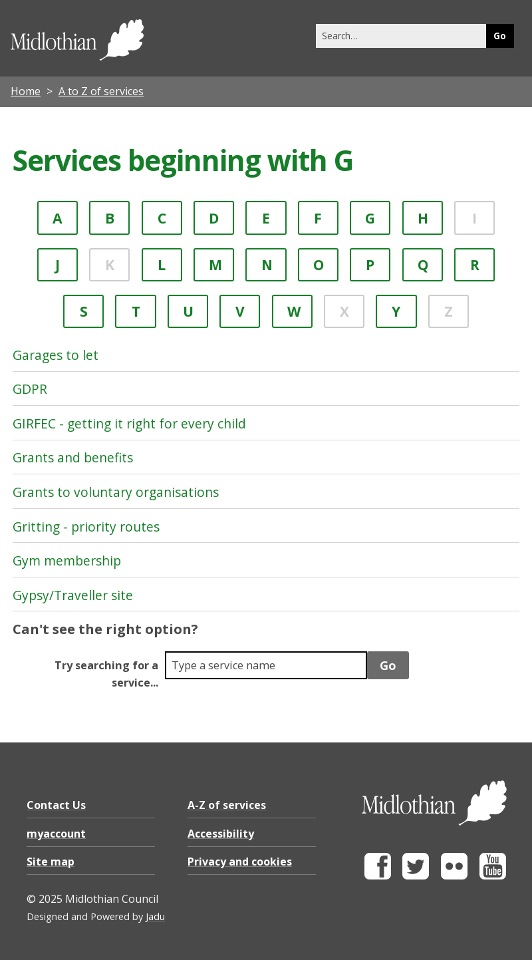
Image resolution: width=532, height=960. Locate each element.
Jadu (155, 916)
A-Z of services (227, 805)
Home (26, 91)
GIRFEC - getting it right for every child (129, 423)
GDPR (30, 389)
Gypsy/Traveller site (73, 595)
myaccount (56, 833)
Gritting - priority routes (86, 527)
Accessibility (221, 833)
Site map (50, 861)
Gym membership (67, 560)
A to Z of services (101, 91)
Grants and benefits (73, 457)
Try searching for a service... (106, 674)
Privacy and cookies (240, 861)
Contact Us (56, 805)
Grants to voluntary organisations (116, 492)
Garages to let (55, 355)
